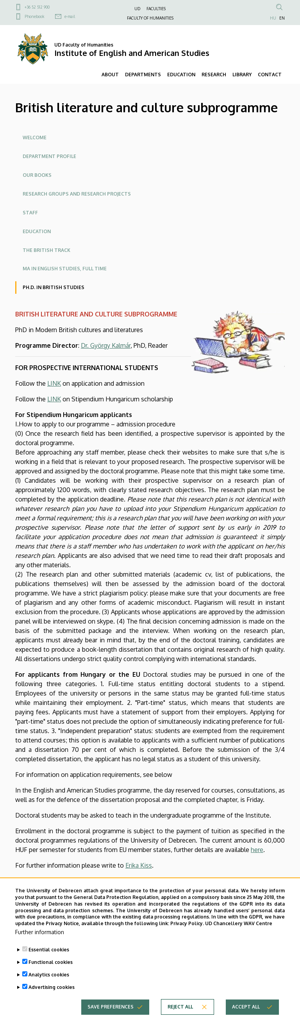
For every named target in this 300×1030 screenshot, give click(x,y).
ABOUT (110, 74)
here (257, 850)
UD (137, 8)
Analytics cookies (49, 984)
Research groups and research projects (77, 194)
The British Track (46, 250)
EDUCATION (181, 74)
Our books (37, 175)
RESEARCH (214, 74)
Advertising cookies (52, 996)
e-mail (69, 16)
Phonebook (34, 16)
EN (282, 18)
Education (37, 231)
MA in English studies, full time (65, 268)
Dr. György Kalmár (105, 345)
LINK (54, 383)
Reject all (180, 1016)
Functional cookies (51, 971)
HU (273, 18)
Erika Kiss (138, 865)
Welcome (34, 137)
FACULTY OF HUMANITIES (150, 18)
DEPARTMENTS (143, 74)
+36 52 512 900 (37, 7)
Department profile (49, 156)
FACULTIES (156, 8)
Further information (39, 941)
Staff (30, 213)
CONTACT (270, 74)
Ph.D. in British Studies (53, 287)
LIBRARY (242, 74)
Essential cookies (49, 959)
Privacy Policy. (187, 932)
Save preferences (111, 1016)
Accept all (246, 1016)
